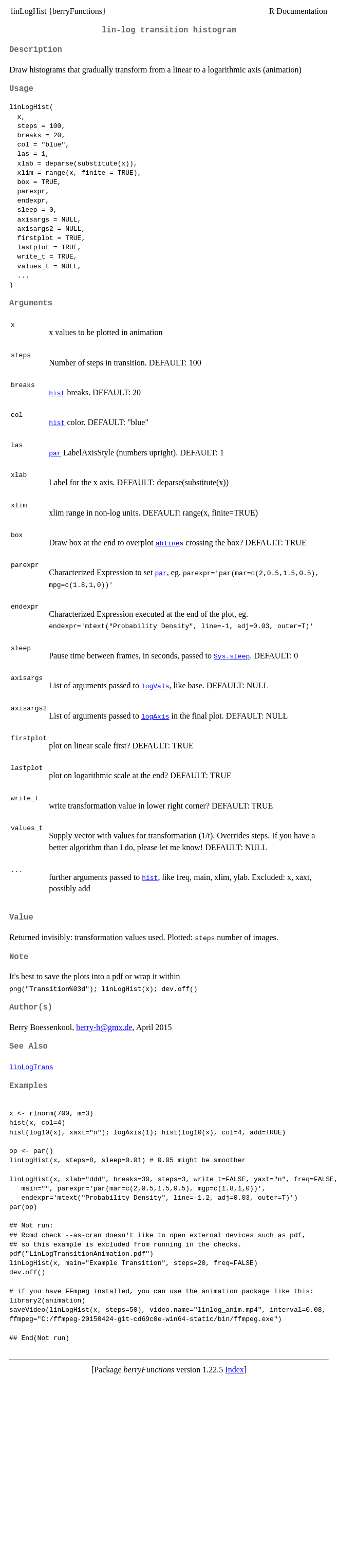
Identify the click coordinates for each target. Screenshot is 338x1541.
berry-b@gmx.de (104, 1027)
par (55, 452)
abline (168, 542)
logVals (155, 685)
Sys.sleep (232, 656)
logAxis (155, 716)
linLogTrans (31, 1066)
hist (57, 392)
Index (234, 1369)
